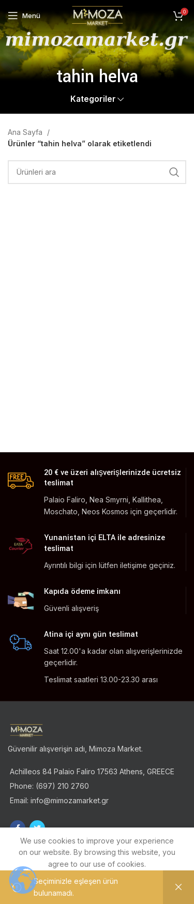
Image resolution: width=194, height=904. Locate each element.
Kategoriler (93, 99)
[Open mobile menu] (24, 15)
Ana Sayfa (26, 132)
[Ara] (97, 172)
